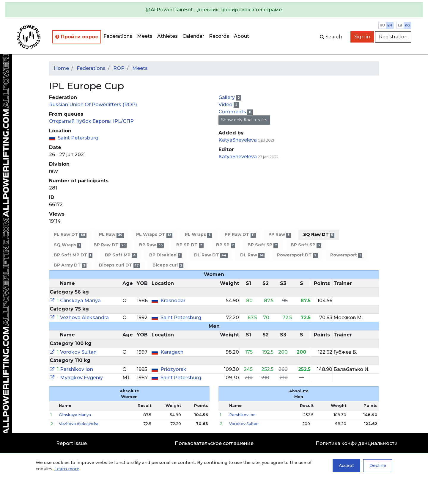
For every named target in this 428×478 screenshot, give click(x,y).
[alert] (214, 9)
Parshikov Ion (76, 369)
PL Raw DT (70, 234)
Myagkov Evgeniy (81, 377)
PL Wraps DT (154, 234)
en (389, 25)
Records (219, 36)
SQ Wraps (67, 245)
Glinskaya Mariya (80, 300)
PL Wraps (198, 234)
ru (382, 25)
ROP (119, 68)
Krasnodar (172, 300)
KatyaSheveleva (237, 140)
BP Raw (151, 245)
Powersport (346, 255)
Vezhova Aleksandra (84, 317)
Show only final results (244, 120)
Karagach (171, 352)
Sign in (362, 37)
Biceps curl (167, 265)
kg (407, 25)
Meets (144, 36)
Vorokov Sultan (78, 352)
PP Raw (279, 234)
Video (226, 104)
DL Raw (252, 255)
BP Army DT (70, 265)
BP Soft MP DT (73, 255)
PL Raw (111, 234)
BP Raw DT (110, 245)
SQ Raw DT (318, 234)
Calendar (193, 36)
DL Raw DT (210, 255)
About (241, 36)
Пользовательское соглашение (214, 443)
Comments (232, 112)
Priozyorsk (173, 369)
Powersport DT (297, 255)
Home (61, 68)
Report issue (71, 443)
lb (400, 25)
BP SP (225, 245)
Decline (377, 465)
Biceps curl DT (119, 265)
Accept (346, 465)
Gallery (227, 97)
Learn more (66, 468)
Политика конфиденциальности (357, 443)
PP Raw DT (240, 234)
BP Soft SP (263, 245)
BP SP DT (189, 245)
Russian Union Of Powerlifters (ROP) (93, 104)
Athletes (167, 36)
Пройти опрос (76, 37)
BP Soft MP (120, 255)
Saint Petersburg (78, 138)
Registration (393, 37)
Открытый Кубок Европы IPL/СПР (91, 121)
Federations (117, 36)
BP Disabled (165, 255)
